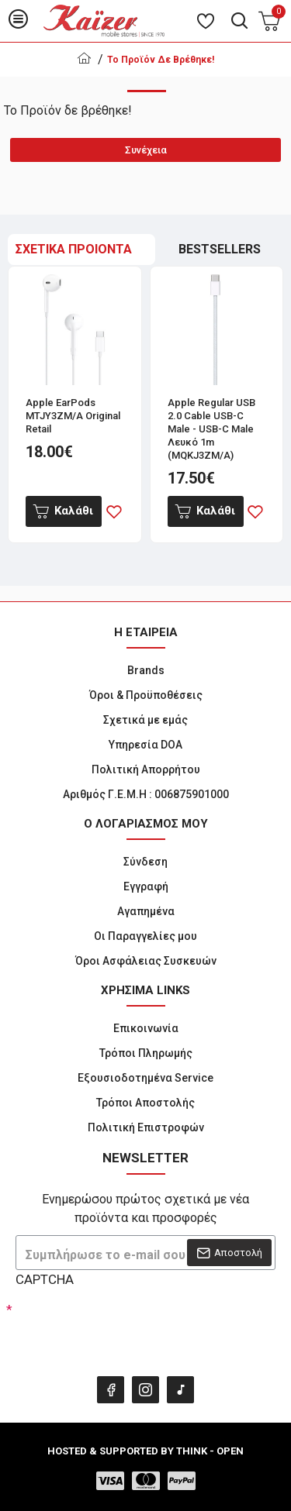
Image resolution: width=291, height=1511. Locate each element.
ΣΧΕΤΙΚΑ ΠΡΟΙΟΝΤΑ (74, 249)
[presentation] (124, 1330)
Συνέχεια (146, 150)
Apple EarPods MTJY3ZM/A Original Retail (73, 416)
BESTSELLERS (219, 249)
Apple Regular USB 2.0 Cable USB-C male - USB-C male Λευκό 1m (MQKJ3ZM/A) (211, 429)
